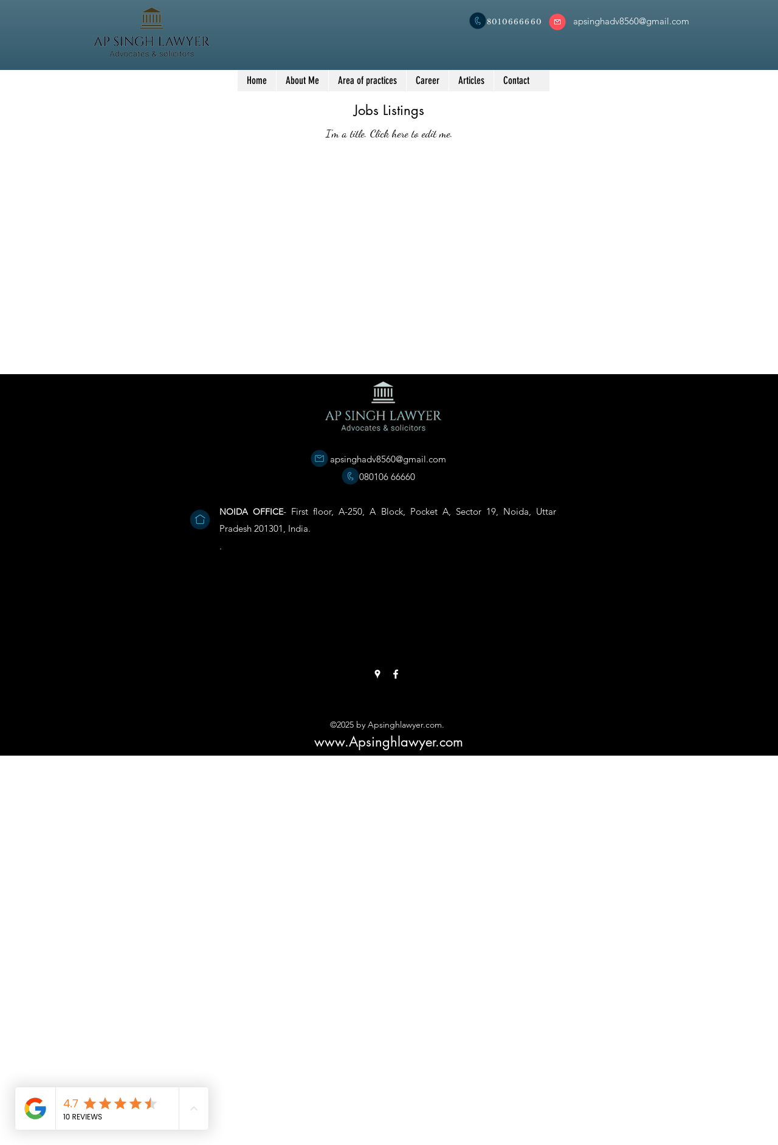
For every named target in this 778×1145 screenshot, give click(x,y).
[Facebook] (396, 674)
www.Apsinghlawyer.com (388, 741)
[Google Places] (377, 674)
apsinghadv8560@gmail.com (388, 459)
